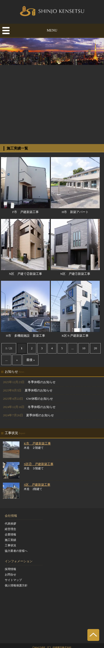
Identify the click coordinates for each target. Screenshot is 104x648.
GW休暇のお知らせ (39, 398)
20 (95, 348)
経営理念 (10, 529)
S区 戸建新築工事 (37, 484)
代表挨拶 (10, 523)
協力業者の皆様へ (16, 551)
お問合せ (10, 574)
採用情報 (10, 569)
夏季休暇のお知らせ (38, 390)
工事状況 (10, 545)
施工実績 (10, 540)
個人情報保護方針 (16, 585)
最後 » (30, 360)
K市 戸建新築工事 (37, 443)
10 (83, 348)
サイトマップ (13, 580)
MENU (52, 30)
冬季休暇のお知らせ (42, 382)
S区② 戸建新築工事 (38, 464)
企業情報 (10, 534)
